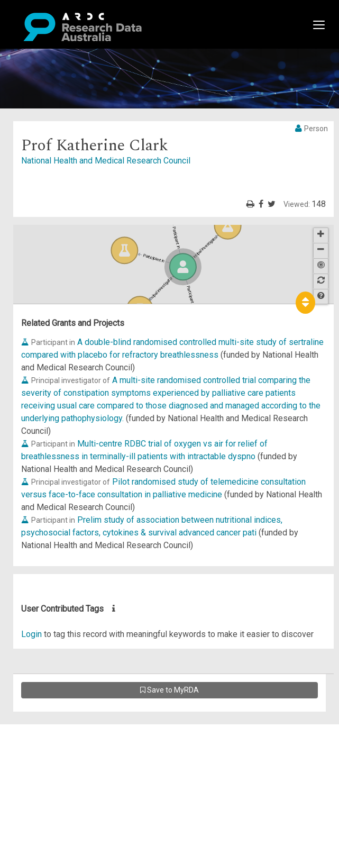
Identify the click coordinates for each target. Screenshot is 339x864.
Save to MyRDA (169, 690)
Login (31, 634)
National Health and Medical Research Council (105, 161)
